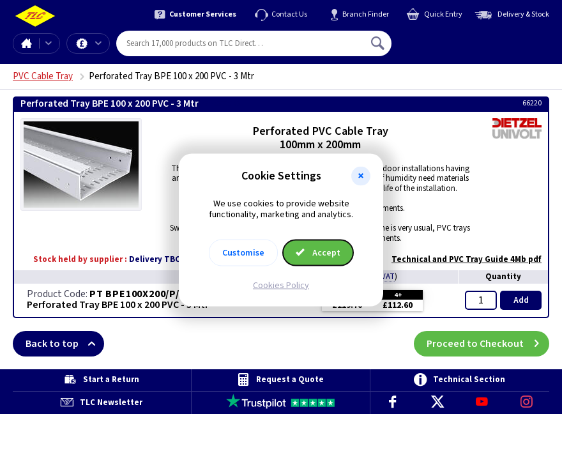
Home (26, 43)
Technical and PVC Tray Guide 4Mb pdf (460, 259)
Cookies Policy (281, 285)
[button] (360, 176)
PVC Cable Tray (43, 76)
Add (521, 300)
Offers (98, 43)
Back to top (65, 343)
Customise (243, 252)
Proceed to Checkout (488, 343)
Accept (318, 252)
